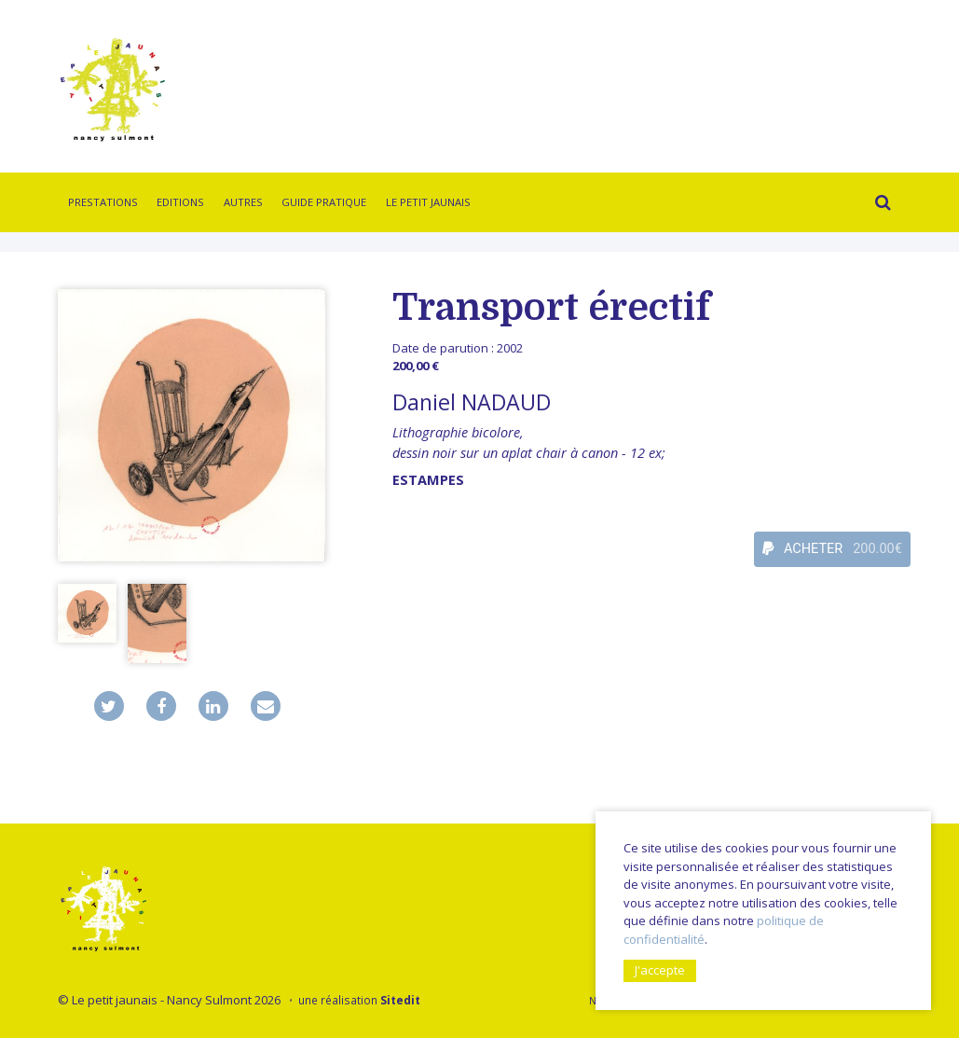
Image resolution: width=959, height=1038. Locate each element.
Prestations (103, 202)
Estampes (428, 480)
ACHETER (832, 549)
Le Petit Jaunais (428, 202)
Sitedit (400, 999)
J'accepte (660, 970)
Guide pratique (323, 202)
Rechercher (879, 205)
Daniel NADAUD (471, 402)
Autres (243, 202)
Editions (180, 202)
